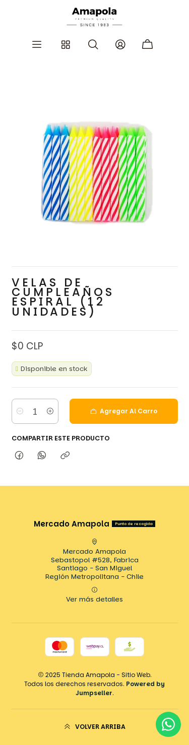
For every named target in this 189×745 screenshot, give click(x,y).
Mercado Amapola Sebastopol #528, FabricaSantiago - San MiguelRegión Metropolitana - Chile (94, 560)
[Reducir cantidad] (20, 411)
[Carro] (148, 44)
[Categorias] (65, 44)
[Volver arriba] (95, 727)
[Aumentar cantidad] (50, 411)
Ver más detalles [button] (94, 595)
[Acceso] (120, 44)
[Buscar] (93, 44)
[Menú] (37, 44)
